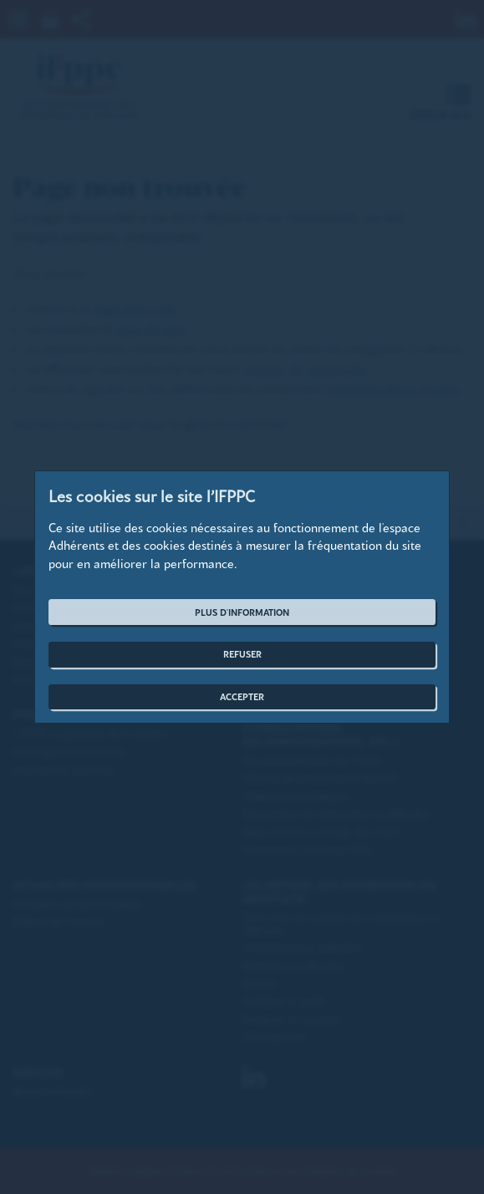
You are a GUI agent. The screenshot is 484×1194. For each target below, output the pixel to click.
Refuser (242, 653)
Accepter (242, 696)
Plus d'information (242, 612)
